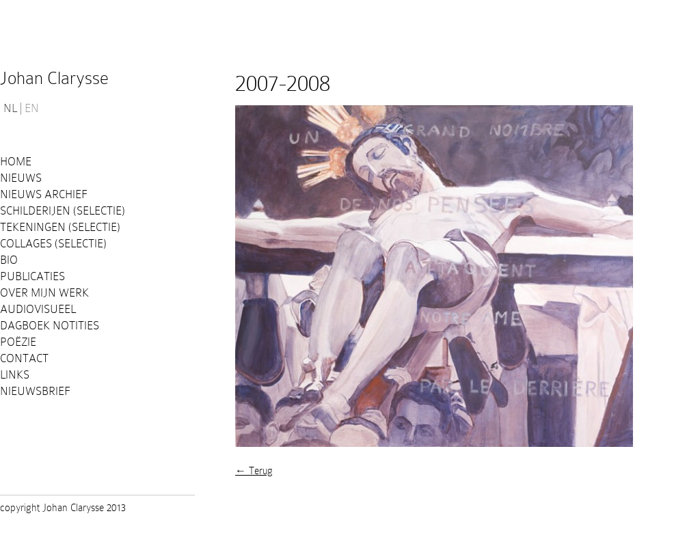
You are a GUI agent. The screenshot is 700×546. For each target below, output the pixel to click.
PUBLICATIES (32, 276)
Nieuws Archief (44, 194)
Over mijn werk (44, 292)
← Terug (254, 470)
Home (15, 161)
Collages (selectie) (53, 243)
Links (14, 374)
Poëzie (18, 342)
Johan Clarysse (54, 78)
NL (10, 109)
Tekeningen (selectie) (60, 227)
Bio (9, 260)
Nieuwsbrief (35, 391)
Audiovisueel (38, 309)
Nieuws (21, 178)
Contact (24, 358)
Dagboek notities (49, 325)
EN (32, 109)
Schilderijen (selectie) (62, 210)
